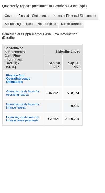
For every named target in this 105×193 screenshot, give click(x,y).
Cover (7, 16)
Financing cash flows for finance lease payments (22, 119)
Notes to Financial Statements (73, 16)
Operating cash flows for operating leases (22, 93)
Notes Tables (45, 24)
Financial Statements (32, 16)
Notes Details (69, 24)
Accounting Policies (17, 24)
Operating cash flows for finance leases (22, 106)
